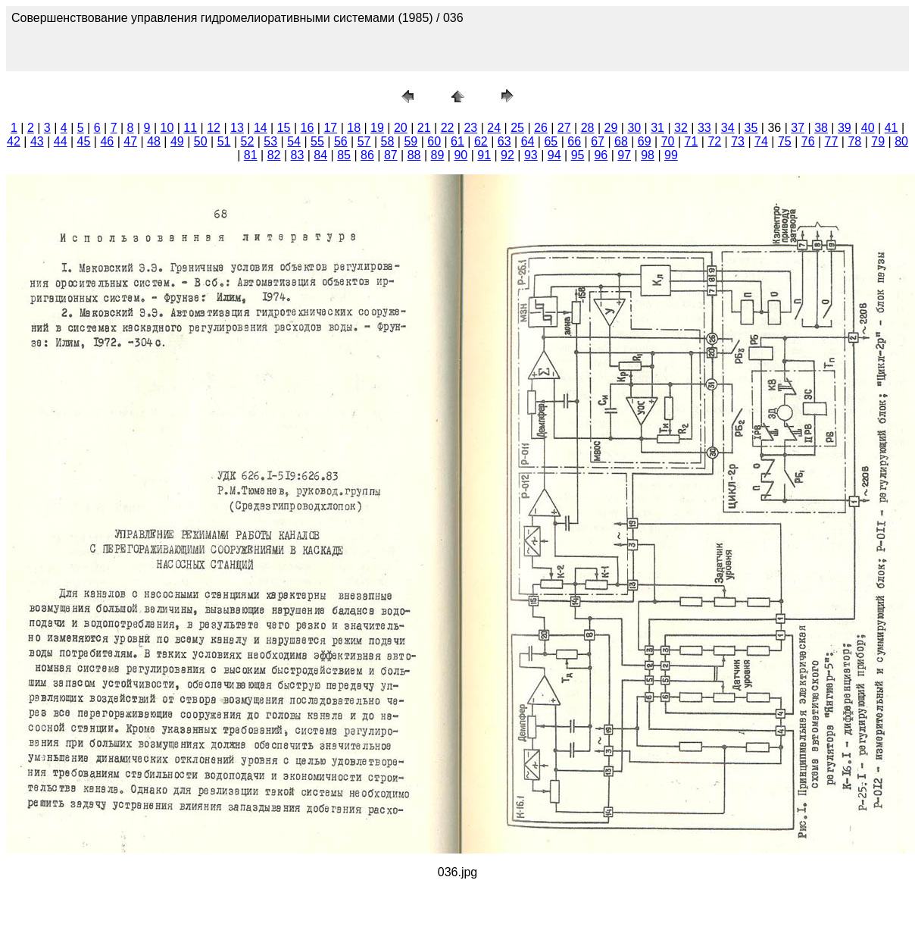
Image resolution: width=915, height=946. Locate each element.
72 (714, 141)
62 (481, 141)
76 (808, 141)
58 (388, 141)
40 (868, 127)
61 (457, 141)
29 (611, 127)
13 (237, 127)
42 (13, 141)
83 (297, 155)
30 (634, 127)
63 (504, 141)
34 (728, 127)
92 (507, 155)
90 (460, 155)
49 (177, 141)
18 (354, 127)
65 (550, 141)
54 (294, 141)
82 (274, 155)
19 (377, 127)
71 (691, 141)
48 (154, 141)
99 (671, 155)
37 (797, 127)
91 (484, 155)
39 (844, 127)
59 (410, 141)
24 (494, 127)
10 (167, 127)
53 (270, 141)
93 (531, 155)
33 (704, 127)
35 (751, 127)
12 (213, 127)
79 (878, 141)
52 (248, 141)
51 (224, 141)
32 (681, 127)
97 (624, 155)
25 (517, 127)
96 (600, 155)
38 (821, 127)
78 (854, 141)
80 (901, 141)
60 (434, 141)
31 (657, 127)
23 (470, 127)
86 (367, 155)
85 (344, 155)
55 (317, 141)
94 (554, 155)
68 (621, 141)
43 (37, 141)
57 (364, 141)
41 (891, 127)
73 (738, 141)
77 (831, 141)
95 (578, 155)
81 (251, 155)
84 (320, 155)
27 (564, 127)
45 (84, 141)
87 (391, 155)
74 (761, 141)
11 (190, 127)
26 (541, 127)
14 (260, 127)
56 (341, 141)
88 (414, 155)
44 (60, 141)
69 (644, 141)
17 (330, 127)
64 (528, 141)
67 (597, 141)
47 (130, 141)
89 (438, 155)
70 (668, 141)
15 (284, 127)
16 (307, 127)
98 (647, 155)
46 (107, 141)
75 (785, 141)
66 (574, 141)
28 (588, 127)
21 (424, 127)
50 (201, 141)
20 (401, 127)
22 (447, 127)
